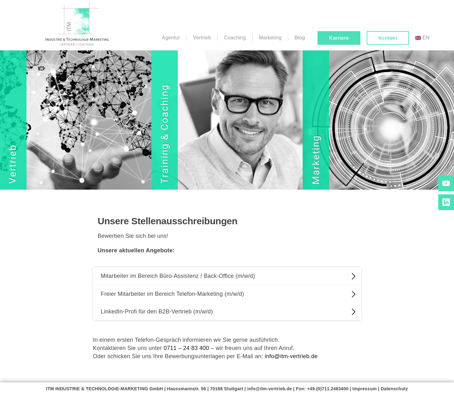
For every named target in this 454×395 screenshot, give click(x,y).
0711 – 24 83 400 (186, 348)
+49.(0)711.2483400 (327, 388)
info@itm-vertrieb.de (291, 356)
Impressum (364, 388)
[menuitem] (422, 38)
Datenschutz (394, 388)
